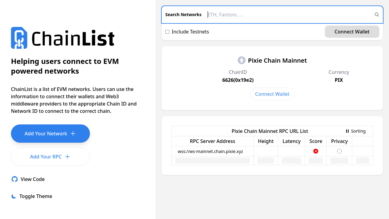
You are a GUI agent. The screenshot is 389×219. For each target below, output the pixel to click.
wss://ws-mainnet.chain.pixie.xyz (210, 151)
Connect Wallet (352, 31)
